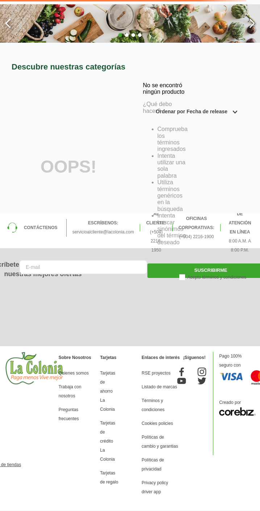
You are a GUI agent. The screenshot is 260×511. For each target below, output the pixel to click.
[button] (120, 35)
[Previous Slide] (8, 23)
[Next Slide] (252, 23)
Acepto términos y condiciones (216, 277)
